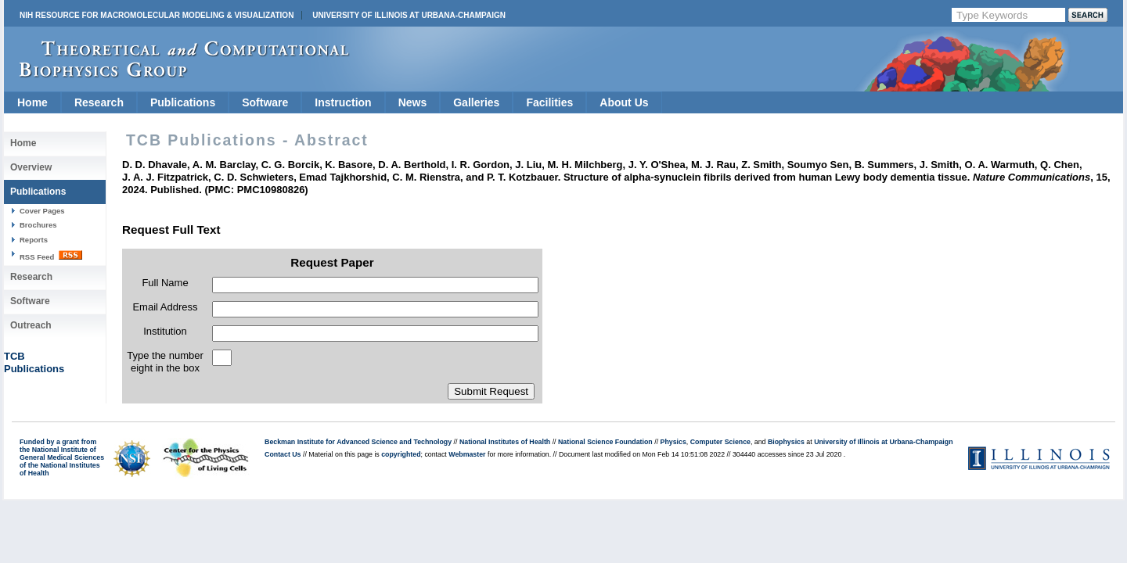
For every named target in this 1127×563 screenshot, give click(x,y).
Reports (34, 239)
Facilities (549, 102)
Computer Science (720, 442)
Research (99, 102)
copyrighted (400, 454)
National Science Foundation (605, 442)
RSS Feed (51, 255)
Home (32, 102)
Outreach (31, 325)
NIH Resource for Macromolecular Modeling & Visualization (156, 15)
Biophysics (786, 442)
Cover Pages (42, 210)
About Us (624, 102)
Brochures (38, 225)
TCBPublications (34, 362)
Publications (182, 102)
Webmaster (466, 454)
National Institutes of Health (504, 442)
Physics (673, 442)
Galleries (476, 102)
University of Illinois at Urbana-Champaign (409, 15)
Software (265, 102)
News (412, 102)
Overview (31, 167)
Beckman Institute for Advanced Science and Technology (358, 442)
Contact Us (283, 454)
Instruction (343, 102)
